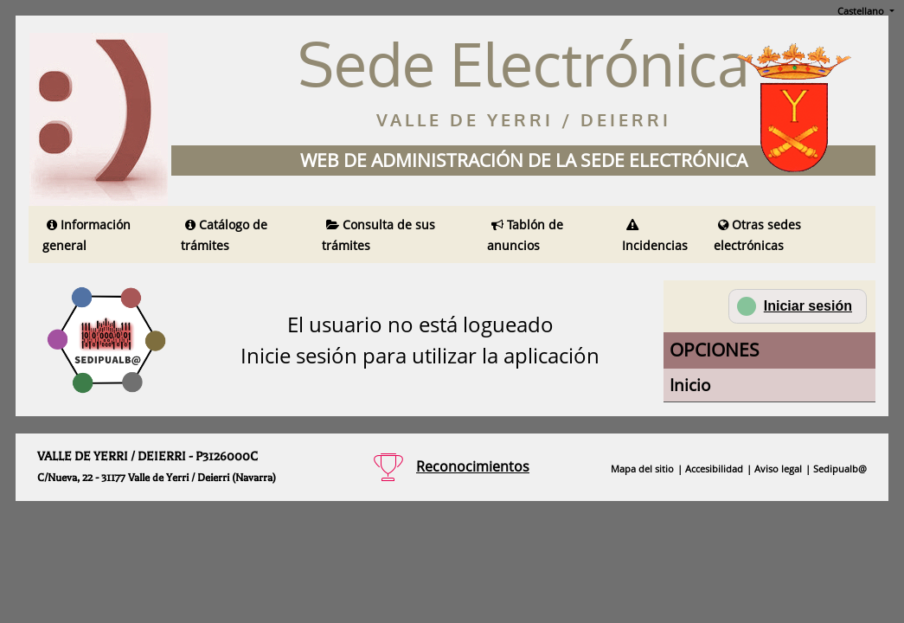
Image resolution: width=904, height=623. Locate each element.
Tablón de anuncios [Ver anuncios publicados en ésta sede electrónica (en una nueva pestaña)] (525, 235)
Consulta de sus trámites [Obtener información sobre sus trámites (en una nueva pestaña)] (378, 235)
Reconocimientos (472, 466)
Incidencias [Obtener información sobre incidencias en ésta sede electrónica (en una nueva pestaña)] (655, 236)
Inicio (690, 384)
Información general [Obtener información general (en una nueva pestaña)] (86, 235)
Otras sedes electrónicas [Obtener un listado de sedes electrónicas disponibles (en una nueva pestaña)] (757, 235)
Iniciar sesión (794, 306)
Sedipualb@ (840, 468)
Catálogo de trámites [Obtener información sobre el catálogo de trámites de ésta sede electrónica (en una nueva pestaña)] (224, 235)
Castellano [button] (862, 10)
